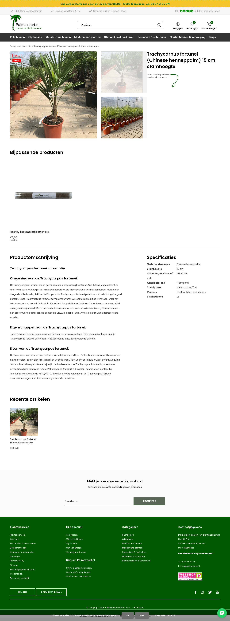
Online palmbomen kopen (79, 571)
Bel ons (22, 595)
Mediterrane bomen (58, 40)
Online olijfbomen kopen (78, 575)
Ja (127, 615)
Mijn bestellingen (74, 542)
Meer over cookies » (165, 615)
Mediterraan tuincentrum (78, 580)
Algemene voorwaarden (22, 555)
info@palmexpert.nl (190, 569)
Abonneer (149, 504)
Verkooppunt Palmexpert (22, 572)
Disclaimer (15, 559)
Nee (142, 615)
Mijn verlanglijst (73, 551)
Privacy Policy (17, 564)
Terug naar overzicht (20, 49)
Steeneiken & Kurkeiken (119, 40)
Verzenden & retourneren (23, 546)
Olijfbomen (35, 40)
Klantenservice (17, 538)
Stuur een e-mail (51, 595)
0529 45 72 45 (188, 565)
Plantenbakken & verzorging (187, 40)
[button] (124, 75)
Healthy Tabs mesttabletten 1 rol (29, 235)
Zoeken (158, 29)
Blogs (212, 40)
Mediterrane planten (87, 40)
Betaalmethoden (18, 551)
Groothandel (16, 577)
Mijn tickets (71, 546)
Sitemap (14, 568)
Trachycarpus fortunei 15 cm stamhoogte (23, 444)
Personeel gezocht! (19, 581)
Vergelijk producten (76, 555)
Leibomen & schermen (152, 40)
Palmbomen (17, 40)
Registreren (72, 538)
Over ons (14, 542)
